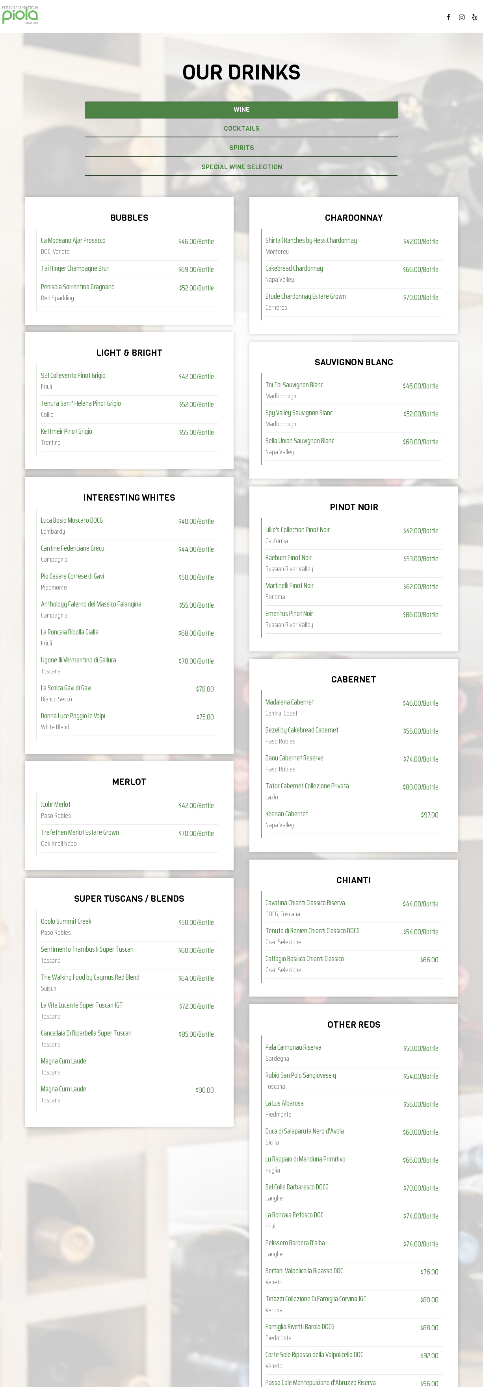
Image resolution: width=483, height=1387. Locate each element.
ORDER (419, 20)
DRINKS (189, 20)
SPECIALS (222, 20)
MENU (162, 20)
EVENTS (292, 20)
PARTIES (324, 20)
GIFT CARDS (361, 20)
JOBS (394, 20)
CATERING (258, 20)
